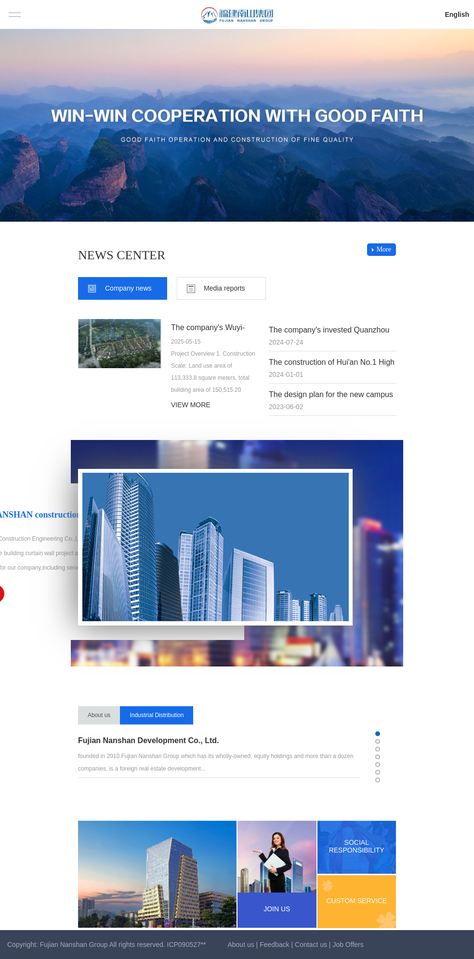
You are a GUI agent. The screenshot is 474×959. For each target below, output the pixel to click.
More (384, 249)
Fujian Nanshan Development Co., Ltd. (148, 758)
